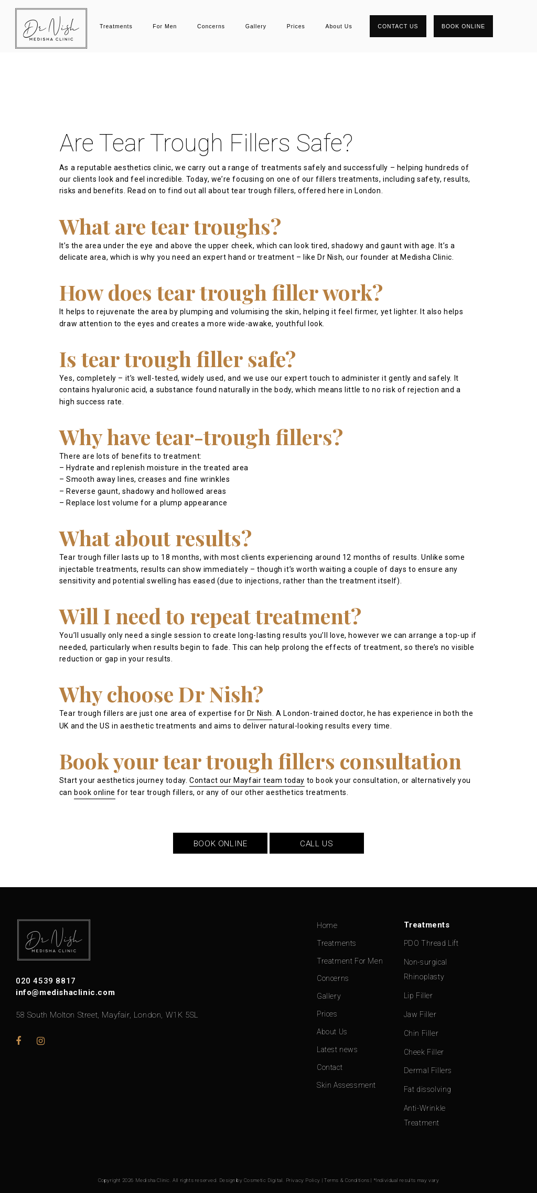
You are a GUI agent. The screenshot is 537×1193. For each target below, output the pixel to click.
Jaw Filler (420, 1014)
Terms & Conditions (347, 1180)
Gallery (255, 26)
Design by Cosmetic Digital (251, 1180)
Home (327, 925)
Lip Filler (418, 995)
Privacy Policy (303, 1180)
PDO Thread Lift (431, 943)
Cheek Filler (424, 1052)
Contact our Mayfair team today (247, 780)
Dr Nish (259, 713)
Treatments (116, 26)
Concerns (211, 26)
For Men (165, 26)
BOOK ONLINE (221, 843)
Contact (329, 1067)
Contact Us (398, 26)
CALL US (316, 843)
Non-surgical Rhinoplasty (425, 969)
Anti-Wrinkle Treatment (425, 1115)
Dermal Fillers (428, 1070)
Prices (296, 26)
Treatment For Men (350, 961)
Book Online (463, 26)
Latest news (337, 1049)
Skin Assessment (346, 1085)
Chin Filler (421, 1033)
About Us (338, 26)
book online (94, 792)
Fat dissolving (428, 1089)
